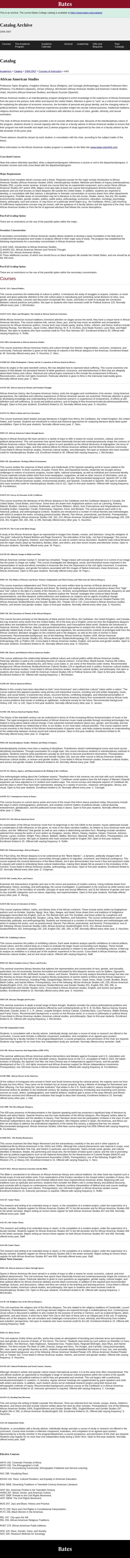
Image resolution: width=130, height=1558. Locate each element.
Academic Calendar (47, 45)
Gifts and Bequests (97, 45)
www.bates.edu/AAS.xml (104, 147)
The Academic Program (22, 45)
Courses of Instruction (50, 71)
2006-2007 (30, 71)
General (68, 44)
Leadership (82, 44)
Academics (5, 71)
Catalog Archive (16, 25)
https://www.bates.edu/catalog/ (86, 12)
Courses (6, 44)
